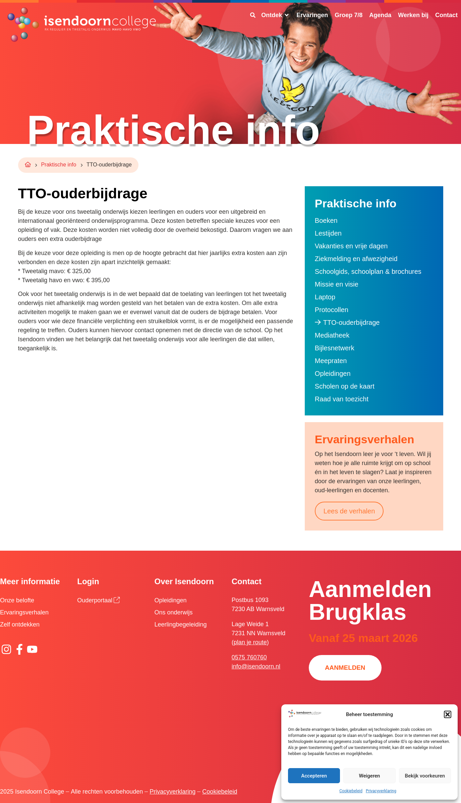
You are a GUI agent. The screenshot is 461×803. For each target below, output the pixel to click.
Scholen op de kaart (344, 386)
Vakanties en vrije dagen (351, 246)
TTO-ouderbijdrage (351, 322)
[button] (447, 714)
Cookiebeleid (350, 791)
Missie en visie (336, 284)
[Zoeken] (252, 15)
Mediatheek (332, 335)
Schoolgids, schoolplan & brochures (368, 271)
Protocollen (331, 309)
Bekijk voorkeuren (425, 776)
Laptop (325, 297)
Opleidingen (333, 373)
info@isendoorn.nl (256, 666)
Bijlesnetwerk (334, 348)
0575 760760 (249, 657)
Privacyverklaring (381, 791)
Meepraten (331, 360)
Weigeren (369, 776)
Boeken (326, 220)
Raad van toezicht (341, 399)
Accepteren (314, 776)
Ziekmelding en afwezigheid (356, 258)
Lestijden (328, 233)
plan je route (250, 642)
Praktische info (58, 164)
